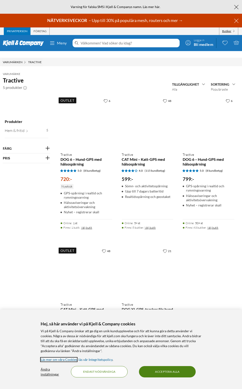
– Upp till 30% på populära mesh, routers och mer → (115, 20)
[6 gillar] (107, 94)
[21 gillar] (167, 244)
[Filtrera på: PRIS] (26, 151)
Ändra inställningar (50, 371)
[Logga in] (199, 42)
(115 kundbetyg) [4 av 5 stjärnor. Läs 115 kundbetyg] (155, 164)
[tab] (17, 31)
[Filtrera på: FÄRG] (26, 142)
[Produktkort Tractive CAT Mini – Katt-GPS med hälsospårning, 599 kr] (147, 116)
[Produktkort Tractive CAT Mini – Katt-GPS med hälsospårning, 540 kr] (86, 266)
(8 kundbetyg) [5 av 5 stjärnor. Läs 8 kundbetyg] (92, 164)
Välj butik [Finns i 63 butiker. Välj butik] (212, 221)
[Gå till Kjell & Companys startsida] (25, 43)
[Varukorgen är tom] (236, 42)
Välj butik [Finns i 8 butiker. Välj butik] (150, 221)
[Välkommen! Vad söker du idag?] (129, 43)
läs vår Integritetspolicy (95, 360)
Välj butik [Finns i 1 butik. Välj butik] (86, 221)
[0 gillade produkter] (225, 42)
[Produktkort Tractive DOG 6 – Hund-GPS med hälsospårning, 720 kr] (86, 116)
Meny (58, 43)
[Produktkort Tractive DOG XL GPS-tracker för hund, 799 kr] (147, 266)
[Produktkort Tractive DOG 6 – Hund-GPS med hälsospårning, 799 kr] (208, 116)
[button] (25, 81)
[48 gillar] (167, 94)
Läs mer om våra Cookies (59, 360)
